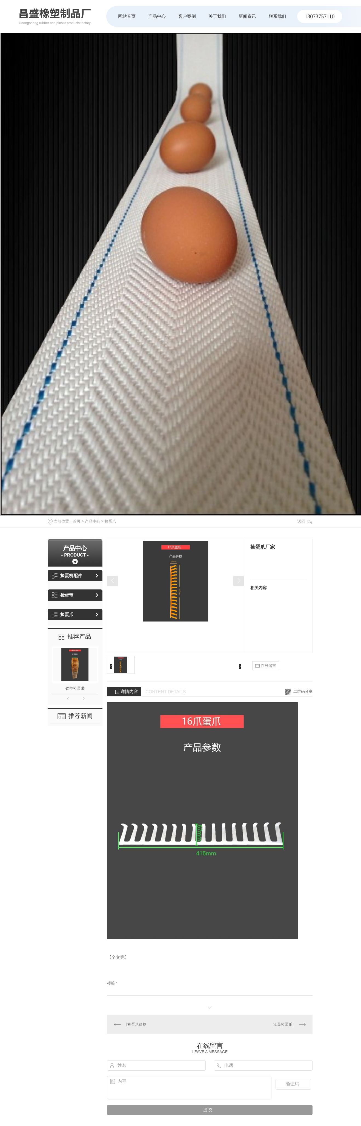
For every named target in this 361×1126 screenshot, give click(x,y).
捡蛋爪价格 (137, 1024)
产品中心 (157, 16)
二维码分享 (303, 691)
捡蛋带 (62, 595)
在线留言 (265, 665)
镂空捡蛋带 (75, 688)
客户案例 (187, 16)
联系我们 (277, 16)
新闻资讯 (247, 16)
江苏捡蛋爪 (283, 1024)
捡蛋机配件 (67, 575)
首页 (77, 521)
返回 (304, 521)
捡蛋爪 (110, 521)
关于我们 (217, 16)
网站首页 (127, 16)
